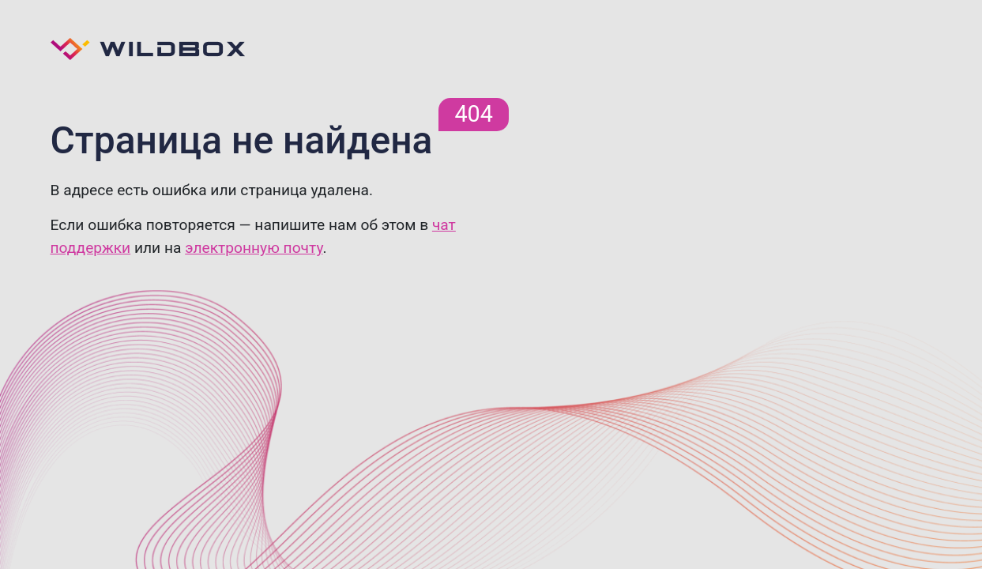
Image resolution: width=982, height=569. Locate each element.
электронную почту (253, 248)
